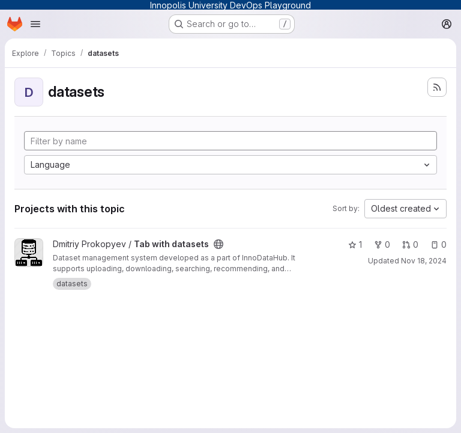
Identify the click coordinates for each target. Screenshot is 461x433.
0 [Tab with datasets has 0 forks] (382, 244)
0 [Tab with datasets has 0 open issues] (438, 244)
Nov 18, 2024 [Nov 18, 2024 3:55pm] (424, 260)
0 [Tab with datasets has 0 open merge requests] (410, 244)
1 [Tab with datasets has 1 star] (355, 244)
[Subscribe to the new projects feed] (437, 87)
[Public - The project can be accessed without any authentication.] (218, 244)
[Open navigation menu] (35, 24)
